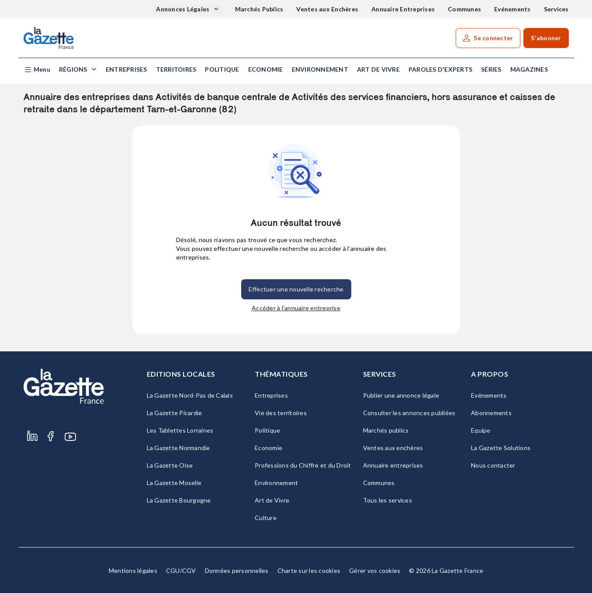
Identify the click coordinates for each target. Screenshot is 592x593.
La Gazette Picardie (174, 412)
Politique (222, 69)
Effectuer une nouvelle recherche (296, 289)
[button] (37, 70)
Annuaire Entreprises (403, 9)
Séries (491, 69)
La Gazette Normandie (178, 447)
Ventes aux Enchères (327, 9)
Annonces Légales (183, 9)
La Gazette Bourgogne (179, 500)
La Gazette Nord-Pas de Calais (190, 395)
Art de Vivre (378, 69)
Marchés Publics (259, 9)
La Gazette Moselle (174, 482)
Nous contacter (493, 465)
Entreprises (126, 69)
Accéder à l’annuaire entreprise (296, 308)
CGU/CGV (181, 570)
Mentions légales (133, 570)
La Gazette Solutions (500, 447)
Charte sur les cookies (309, 570)
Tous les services (387, 500)
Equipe (481, 430)
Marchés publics (386, 430)
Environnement (320, 69)
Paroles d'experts (440, 69)
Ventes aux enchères (393, 447)
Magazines (529, 69)
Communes (464, 9)
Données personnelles (237, 570)
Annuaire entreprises (393, 465)
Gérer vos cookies (374, 570)
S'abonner (546, 38)
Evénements (512, 9)
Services (556, 9)
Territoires (176, 69)
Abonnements (491, 412)
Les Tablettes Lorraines (180, 430)
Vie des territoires (281, 412)
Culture (266, 517)
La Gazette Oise (170, 465)
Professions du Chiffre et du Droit (303, 465)
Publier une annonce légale (401, 395)
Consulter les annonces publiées (409, 412)
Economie (265, 69)
